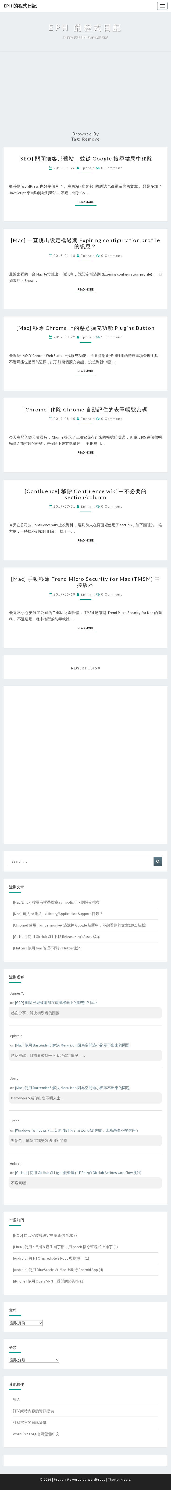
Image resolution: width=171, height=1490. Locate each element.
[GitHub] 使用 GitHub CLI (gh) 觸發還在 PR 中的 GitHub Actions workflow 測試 (78, 1172)
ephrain (88, 168)
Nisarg (126, 1479)
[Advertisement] (85, 91)
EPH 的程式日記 (20, 6)
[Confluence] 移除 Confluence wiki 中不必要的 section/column (86, 494)
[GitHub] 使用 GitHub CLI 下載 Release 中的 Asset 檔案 (56, 936)
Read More (87, 201)
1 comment (111, 337)
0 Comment (111, 168)
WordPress (96, 1479)
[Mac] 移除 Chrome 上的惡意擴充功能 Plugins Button (85, 328)
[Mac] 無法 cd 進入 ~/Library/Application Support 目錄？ (58, 913)
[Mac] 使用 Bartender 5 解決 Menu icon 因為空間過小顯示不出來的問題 (72, 1045)
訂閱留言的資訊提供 (29, 1422)
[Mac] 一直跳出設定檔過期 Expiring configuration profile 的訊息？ (85, 243)
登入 (16, 1399)
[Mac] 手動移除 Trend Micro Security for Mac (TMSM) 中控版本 (85, 582)
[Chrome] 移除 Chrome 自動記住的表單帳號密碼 (85, 409)
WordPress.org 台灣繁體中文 (36, 1434)
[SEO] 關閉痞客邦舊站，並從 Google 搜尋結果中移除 (85, 158)
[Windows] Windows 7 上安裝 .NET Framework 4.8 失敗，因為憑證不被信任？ (77, 1130)
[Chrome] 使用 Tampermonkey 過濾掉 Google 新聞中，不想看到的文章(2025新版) (79, 925)
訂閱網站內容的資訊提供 (33, 1411)
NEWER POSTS (85, 668)
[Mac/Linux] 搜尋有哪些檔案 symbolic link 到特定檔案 (56, 902)
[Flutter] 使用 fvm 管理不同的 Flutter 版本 (47, 948)
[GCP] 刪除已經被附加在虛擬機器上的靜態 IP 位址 (56, 1002)
